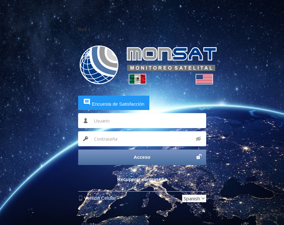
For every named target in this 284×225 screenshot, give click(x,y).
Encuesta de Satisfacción (114, 102)
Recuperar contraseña (142, 179)
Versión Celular (100, 198)
